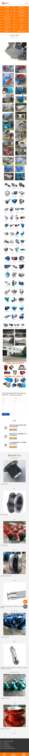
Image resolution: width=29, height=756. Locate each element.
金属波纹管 (14, 519)
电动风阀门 (21, 10)
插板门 (21, 18)
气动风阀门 (7, 12)
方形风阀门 (7, 10)
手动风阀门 (7, 7)
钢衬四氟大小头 (14, 733)
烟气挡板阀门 (21, 12)
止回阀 (21, 26)
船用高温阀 (7, 26)
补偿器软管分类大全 (22, 31)
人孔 (21, 23)
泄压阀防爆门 (21, 20)
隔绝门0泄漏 (7, 20)
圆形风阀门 (21, 7)
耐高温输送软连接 (14, 580)
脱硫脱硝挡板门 (7, 18)
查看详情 (13, 429)
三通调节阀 (7, 23)
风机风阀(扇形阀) (21, 15)
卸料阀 (7, 28)
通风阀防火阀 (7, 31)
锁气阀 (21, 28)
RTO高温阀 (7, 15)
